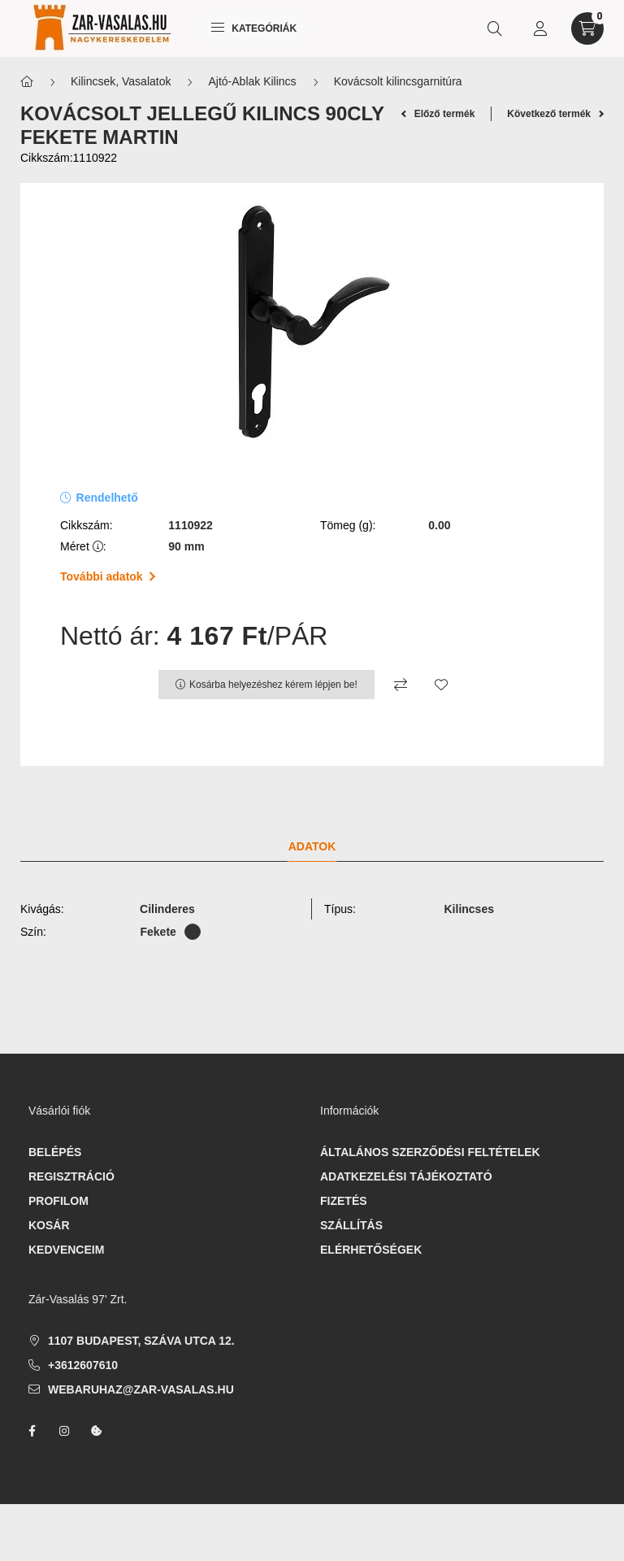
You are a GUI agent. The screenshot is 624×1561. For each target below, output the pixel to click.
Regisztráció (71, 1176)
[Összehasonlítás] (400, 684)
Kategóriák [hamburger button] (254, 28)
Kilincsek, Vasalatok (121, 81)
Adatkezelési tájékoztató (406, 1176)
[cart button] (587, 28)
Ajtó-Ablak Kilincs (252, 81)
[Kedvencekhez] (441, 684)
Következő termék (555, 114)
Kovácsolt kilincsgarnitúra (398, 81)
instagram (64, 1431)
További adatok (107, 576)
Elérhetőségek (371, 1249)
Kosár (49, 1225)
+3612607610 (83, 1365)
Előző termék (438, 114)
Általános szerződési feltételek (430, 1152)
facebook (31, 1431)
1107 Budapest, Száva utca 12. (141, 1340)
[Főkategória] (26, 81)
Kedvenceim (66, 1249)
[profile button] (540, 28)
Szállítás (351, 1225)
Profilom (58, 1200)
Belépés (54, 1152)
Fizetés (343, 1200)
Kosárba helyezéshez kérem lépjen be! (273, 684)
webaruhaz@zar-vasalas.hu (141, 1389)
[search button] (495, 28)
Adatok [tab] (312, 846)
